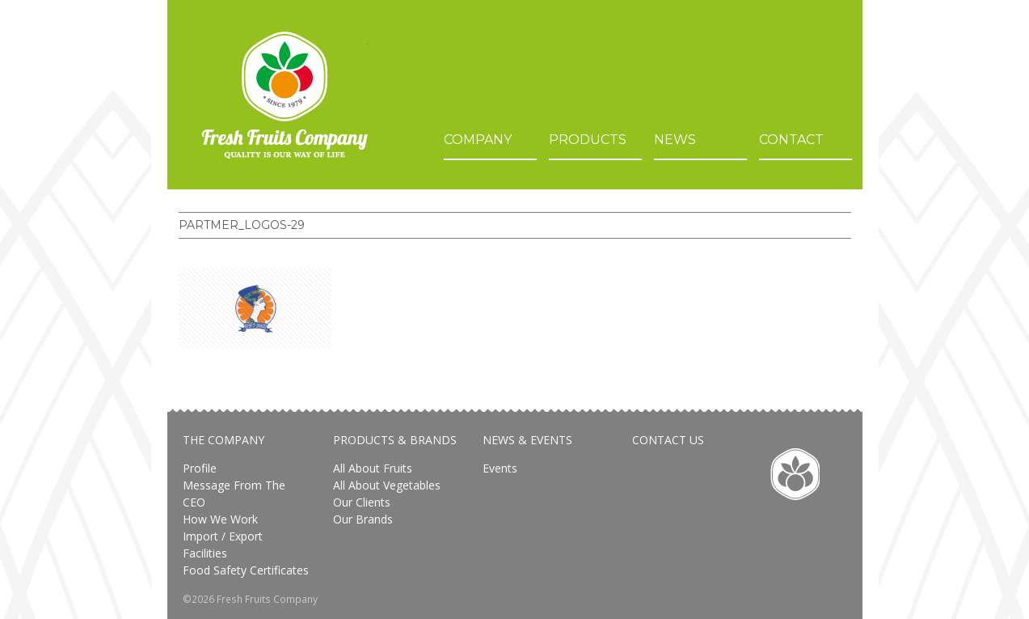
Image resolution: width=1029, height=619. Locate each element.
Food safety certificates (246, 570)
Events (500, 468)
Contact (791, 139)
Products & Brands (395, 439)
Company (478, 139)
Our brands (363, 519)
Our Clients (361, 502)
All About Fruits (372, 468)
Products (587, 139)
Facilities (205, 553)
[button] (255, 308)
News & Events (527, 439)
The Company (223, 439)
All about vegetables (387, 485)
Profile (200, 468)
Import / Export (223, 536)
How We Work (220, 519)
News (675, 139)
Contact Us (668, 439)
